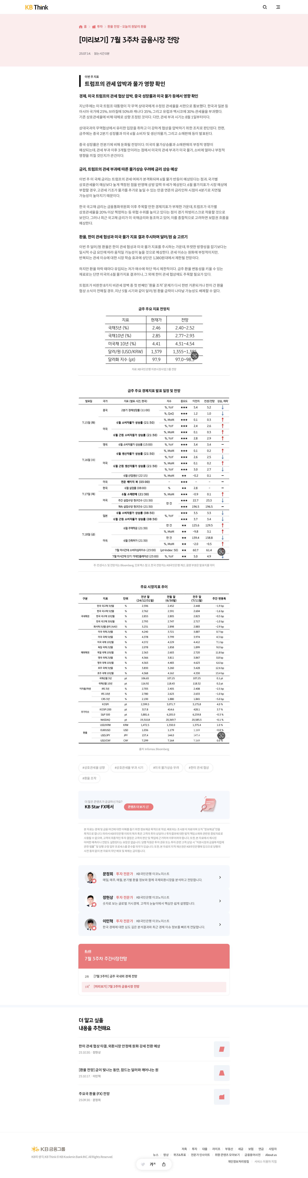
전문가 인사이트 (200, 1155)
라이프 (216, 1149)
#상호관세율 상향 (93, 768)
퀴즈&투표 (179, 1155)
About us (271, 1155)
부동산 (229, 1149)
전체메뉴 (278, 7)
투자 (100, 27)
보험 (251, 1149)
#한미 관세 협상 (199, 768)
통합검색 (265, 7)
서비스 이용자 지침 (265, 1161)
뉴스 (155, 1155)
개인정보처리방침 (238, 1161)
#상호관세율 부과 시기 (129, 768)
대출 (204, 1149)
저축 (184, 1149)
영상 (166, 1155)
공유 (164, 1164)
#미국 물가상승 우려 (166, 768)
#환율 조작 (89, 778)
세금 (240, 1149)
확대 (195, 356)
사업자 (273, 1149)
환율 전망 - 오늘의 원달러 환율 (126, 27)
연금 (261, 1149)
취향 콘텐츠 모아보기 (227, 1155)
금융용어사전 (252, 1155)
